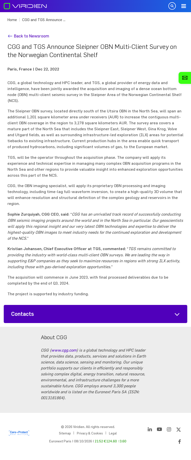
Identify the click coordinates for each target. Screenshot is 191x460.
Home (12, 20)
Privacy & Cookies (90, 433)
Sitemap (65, 433)
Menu (183, 6)
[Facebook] (180, 442)
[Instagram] (169, 430)
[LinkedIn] (149, 430)
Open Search (172, 6)
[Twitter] (179, 430)
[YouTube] (159, 430)
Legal (113, 433)
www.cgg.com (64, 350)
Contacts (22, 314)
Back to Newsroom (31, 35)
